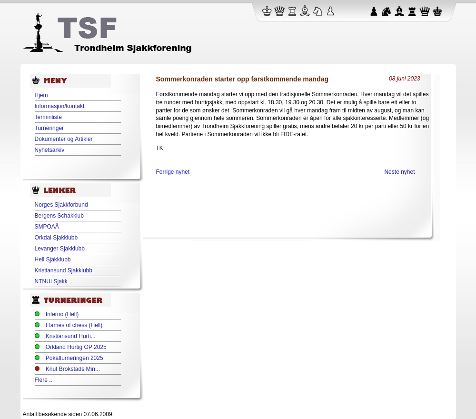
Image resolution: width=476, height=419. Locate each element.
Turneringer (49, 128)
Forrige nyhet (173, 172)
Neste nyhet (399, 172)
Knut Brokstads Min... (73, 369)
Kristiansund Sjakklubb (63, 270)
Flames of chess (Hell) (74, 325)
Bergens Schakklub (59, 215)
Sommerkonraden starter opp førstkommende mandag (242, 79)
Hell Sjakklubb (53, 259)
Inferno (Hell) (62, 314)
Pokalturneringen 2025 (74, 358)
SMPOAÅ (47, 226)
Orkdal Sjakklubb (56, 237)
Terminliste (48, 117)
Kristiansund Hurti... (71, 336)
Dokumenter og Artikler (64, 139)
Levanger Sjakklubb (60, 248)
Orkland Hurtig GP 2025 (76, 347)
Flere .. (43, 380)
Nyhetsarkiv (50, 150)
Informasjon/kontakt (60, 106)
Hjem (41, 95)
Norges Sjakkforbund (61, 204)
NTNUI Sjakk (51, 281)
